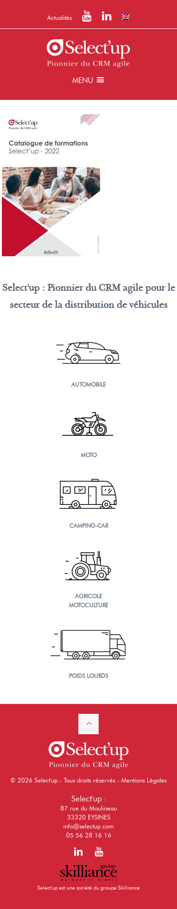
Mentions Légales (144, 780)
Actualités (59, 17)
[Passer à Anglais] (126, 17)
